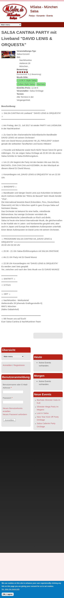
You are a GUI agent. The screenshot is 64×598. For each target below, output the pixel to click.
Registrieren (19, 365)
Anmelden (7, 365)
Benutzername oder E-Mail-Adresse (15, 386)
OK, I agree (7, 594)
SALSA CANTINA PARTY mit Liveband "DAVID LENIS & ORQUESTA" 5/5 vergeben (27, 72)
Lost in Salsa (43, 413)
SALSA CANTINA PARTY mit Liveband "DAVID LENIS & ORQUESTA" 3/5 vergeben (22, 72)
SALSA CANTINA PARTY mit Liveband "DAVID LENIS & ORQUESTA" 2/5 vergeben (20, 72)
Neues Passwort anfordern (15, 414)
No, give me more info (10, 589)
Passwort (8, 398)
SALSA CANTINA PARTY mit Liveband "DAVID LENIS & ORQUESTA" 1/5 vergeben (18, 72)
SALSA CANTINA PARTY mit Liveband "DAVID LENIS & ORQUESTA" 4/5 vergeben (25, 72)
